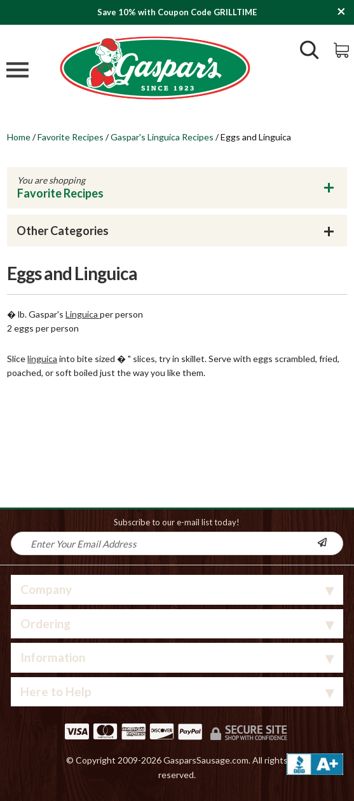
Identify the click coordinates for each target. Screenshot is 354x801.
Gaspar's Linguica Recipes (162, 136)
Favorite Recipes (70, 136)
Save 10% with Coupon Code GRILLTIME (177, 12)
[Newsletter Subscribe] (330, 543)
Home (19, 136)
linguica (42, 358)
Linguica (82, 314)
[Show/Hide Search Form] (309, 51)
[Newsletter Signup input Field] (164, 543)
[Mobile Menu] (17, 71)
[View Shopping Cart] (342, 49)
